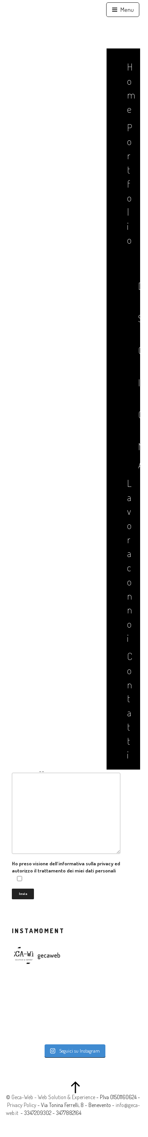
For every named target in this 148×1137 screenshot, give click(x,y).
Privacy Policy (21, 1105)
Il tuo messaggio (66, 810)
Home (129, 87)
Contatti (129, 705)
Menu (123, 9)
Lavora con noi (129, 560)
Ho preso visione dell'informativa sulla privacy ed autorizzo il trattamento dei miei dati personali (66, 871)
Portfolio (129, 183)
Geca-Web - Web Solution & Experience (53, 1097)
